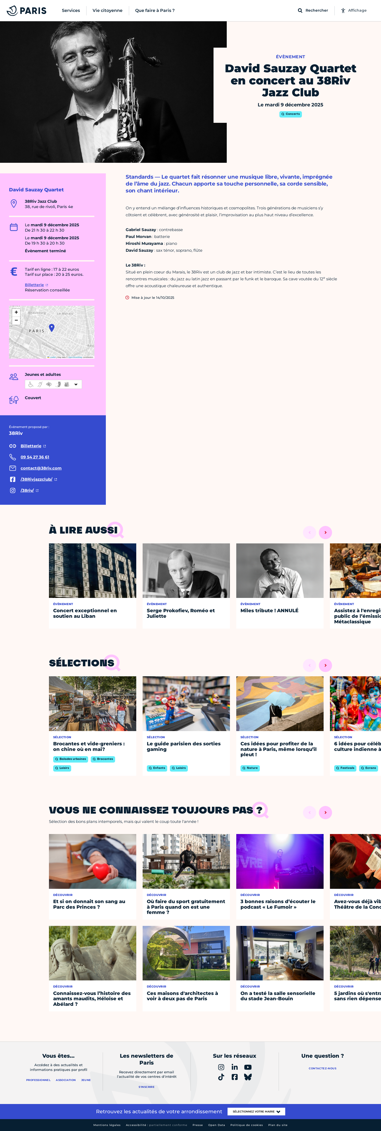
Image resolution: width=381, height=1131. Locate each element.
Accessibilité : (156, 1125)
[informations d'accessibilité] (53, 384)
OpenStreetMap (75, 357)
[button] (52, 328)
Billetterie (34, 284)
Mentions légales (107, 1125)
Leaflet (51, 357)
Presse (198, 1125)
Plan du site (278, 1125)
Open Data (216, 1125)
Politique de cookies (246, 1125)
